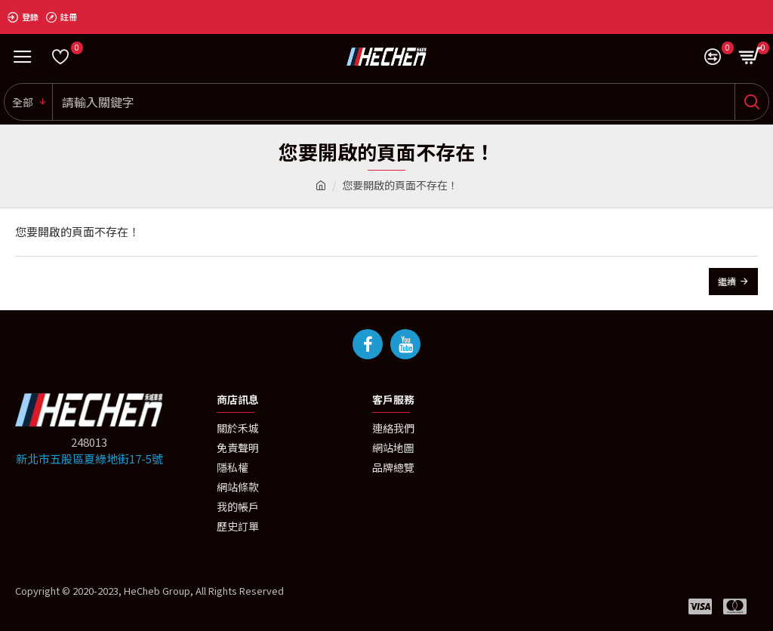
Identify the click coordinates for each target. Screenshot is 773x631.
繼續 (727, 281)
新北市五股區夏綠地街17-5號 (89, 458)
